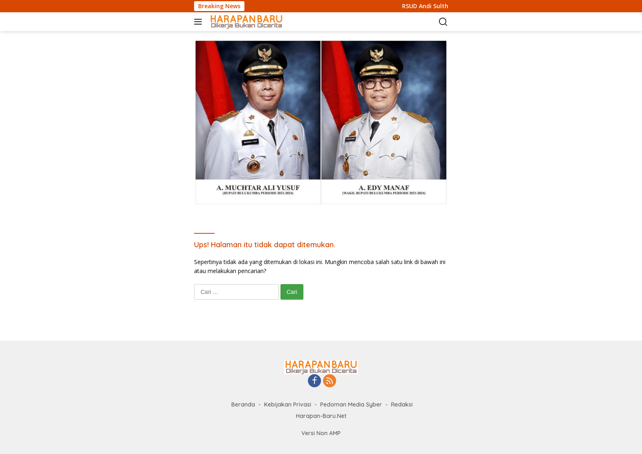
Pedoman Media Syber (351, 404)
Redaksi (402, 404)
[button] (199, 22)
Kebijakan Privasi (287, 404)
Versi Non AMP (321, 433)
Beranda (243, 404)
